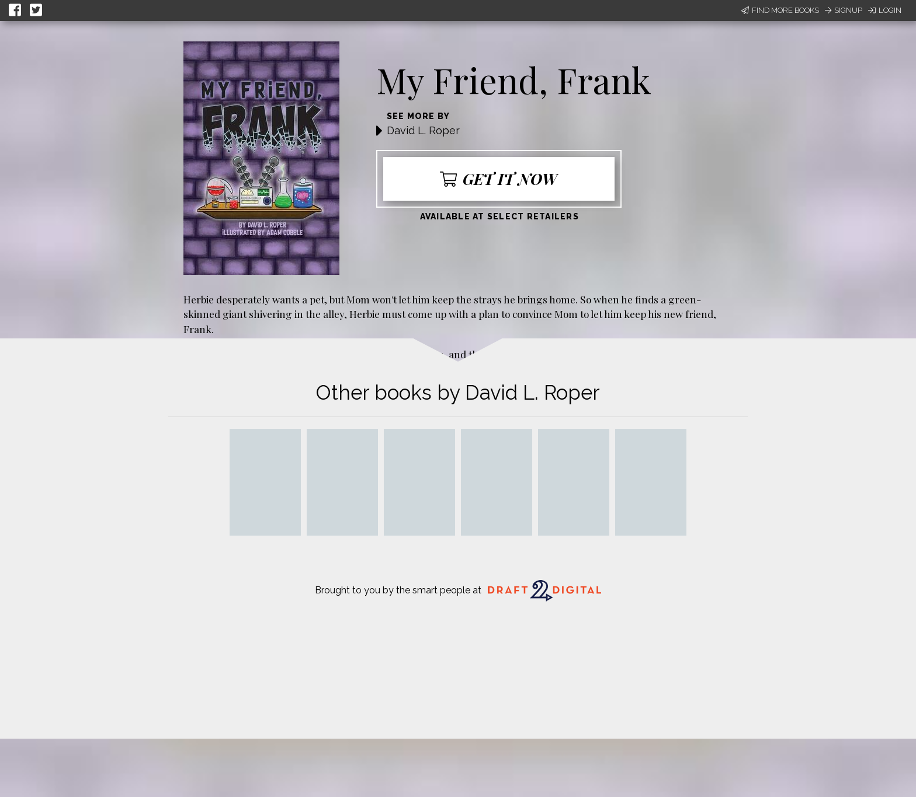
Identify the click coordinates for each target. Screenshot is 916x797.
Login (884, 10)
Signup (843, 10)
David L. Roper (423, 130)
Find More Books (780, 10)
